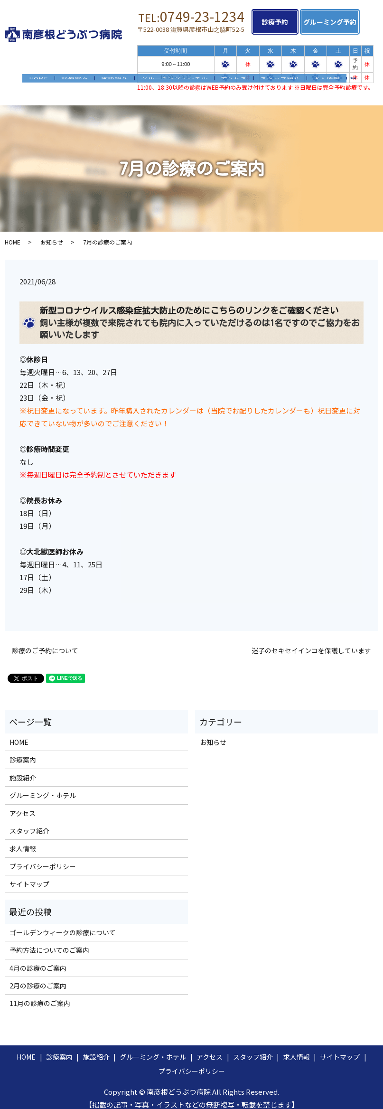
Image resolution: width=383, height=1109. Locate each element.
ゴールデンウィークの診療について (62, 923)
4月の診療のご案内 (37, 958)
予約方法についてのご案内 (49, 941)
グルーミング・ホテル (174, 80)
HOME (38, 80)
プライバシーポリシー (42, 857)
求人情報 (326, 80)
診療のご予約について (45, 641)
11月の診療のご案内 (39, 994)
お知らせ (51, 233)
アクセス (234, 80)
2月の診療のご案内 (37, 976)
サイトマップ (29, 875)
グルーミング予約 (339, 22)
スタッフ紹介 (280, 80)
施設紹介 (114, 80)
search (357, 81)
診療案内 (74, 80)
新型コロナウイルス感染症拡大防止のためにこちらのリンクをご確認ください (188, 301)
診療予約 (280, 22)
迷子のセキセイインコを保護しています (311, 641)
